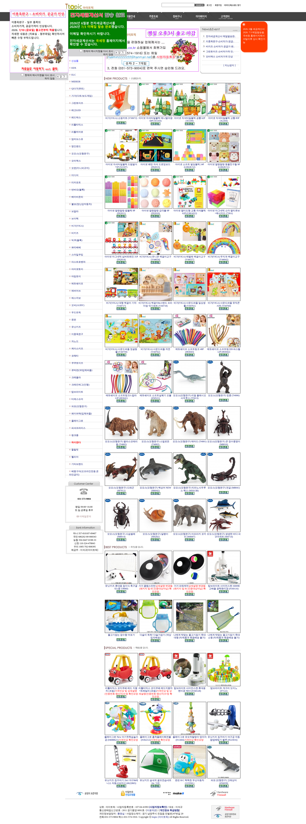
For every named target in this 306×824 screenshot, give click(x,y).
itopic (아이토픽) (160, 817)
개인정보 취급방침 (169, 810)
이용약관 (151, 810)
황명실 (121, 813)
